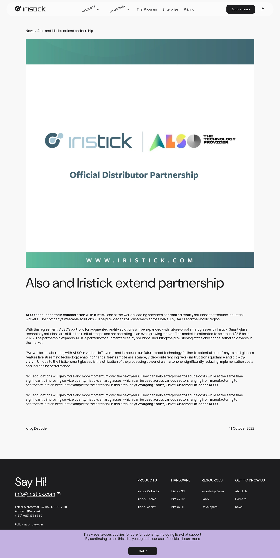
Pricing (189, 9)
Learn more (191, 538)
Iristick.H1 (177, 507)
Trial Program (147, 9)
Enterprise (170, 9)
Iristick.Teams (147, 499)
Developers (210, 507)
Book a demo (241, 9)
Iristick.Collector (149, 491)
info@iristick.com (35, 493)
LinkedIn (37, 524)
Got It (143, 551)
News (30, 30)
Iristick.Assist (147, 507)
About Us (241, 491)
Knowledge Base (213, 491)
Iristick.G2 (178, 499)
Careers (240, 499)
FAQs (205, 499)
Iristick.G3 (178, 491)
